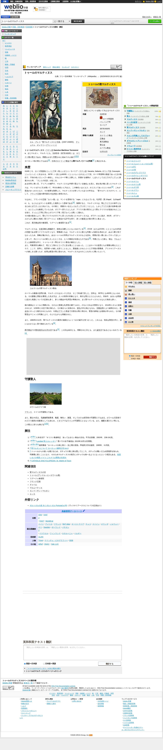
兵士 (37, 418)
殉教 (44, 157)
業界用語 (8, 46)
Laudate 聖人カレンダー (46, 441)
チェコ (88, 524)
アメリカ (48, 524)
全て (3, 40)
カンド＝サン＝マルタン (39, 491)
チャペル (33, 485)
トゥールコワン (132, 190)
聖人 (33, 157)
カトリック (32, 209)
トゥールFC (131, 167)
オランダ (104, 524)
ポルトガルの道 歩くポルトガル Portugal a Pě (48, 505)
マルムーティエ (36, 488)
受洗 (26, 191)
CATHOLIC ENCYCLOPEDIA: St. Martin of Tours (51, 461)
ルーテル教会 (105, 148)
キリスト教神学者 (134, 149)
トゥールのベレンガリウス (137, 176)
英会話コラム (10, 177)
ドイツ (50, 245)
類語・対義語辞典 (16, 1)
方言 (6, 95)
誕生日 (99, 330)
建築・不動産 (10, 64)
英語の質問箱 (10, 183)
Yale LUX (55, 544)
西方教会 (35, 223)
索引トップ (47, 67)
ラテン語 (49, 150)
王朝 (44, 199)
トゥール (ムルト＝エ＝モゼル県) (139, 164)
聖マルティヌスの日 (38, 472)
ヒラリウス (107, 203)
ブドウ (29, 421)
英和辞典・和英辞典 (130, 706)
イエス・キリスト (90, 188)
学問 (6, 67)
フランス (28, 412)
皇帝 (99, 245)
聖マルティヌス (133, 127)
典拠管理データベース (72, 511)
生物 (6, 86)
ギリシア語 (106, 171)
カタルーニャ (67, 533)
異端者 (75, 248)
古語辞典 (65, 1)
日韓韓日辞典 (55, 1)
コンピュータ (10, 49)
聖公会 (102, 145)
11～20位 (138, 282)
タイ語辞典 (127, 720)
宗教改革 (100, 308)
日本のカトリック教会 (61, 161)
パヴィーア (41, 177)
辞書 (4, 1)
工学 (6, 61)
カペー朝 (51, 199)
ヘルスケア (9, 77)
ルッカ (32, 494)
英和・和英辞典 (30, 1)
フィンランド (55, 533)
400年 (107, 129)
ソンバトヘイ (30, 174)
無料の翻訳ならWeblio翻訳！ (43, 9)
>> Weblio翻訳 (155, 331)
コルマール (34, 288)
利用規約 (24, 708)
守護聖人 (130, 111)
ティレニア (36, 212)
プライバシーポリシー (29, 710)
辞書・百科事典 (18, 27)
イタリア (60, 421)
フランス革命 (64, 311)
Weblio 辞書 (150, 1)
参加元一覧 (157, 17)
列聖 (55, 157)
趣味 (6, 80)
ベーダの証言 (132, 122)
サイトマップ (25, 713)
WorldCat (49, 521)
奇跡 (33, 299)
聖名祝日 (39, 330)
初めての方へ (147, 17)
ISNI (40, 515)
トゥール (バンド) (133, 161)
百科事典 (29, 27)
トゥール (111, 229)
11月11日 (103, 152)
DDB (71, 540)
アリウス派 (105, 206)
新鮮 (130, 290)
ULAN (40, 537)
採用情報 (101, 706)
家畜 (69, 418)
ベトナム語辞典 (128, 722)
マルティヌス (132, 119)
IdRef (40, 544)
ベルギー (77, 533)
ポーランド (56, 527)
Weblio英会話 (10, 180)
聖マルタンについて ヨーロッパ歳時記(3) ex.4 (49, 448)
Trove (40, 540)
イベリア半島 (90, 248)
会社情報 (101, 703)
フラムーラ (131, 146)
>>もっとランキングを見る (150, 326)
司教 (28, 232)
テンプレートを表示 (114, 155)
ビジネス (8, 43)
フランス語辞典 (128, 715)
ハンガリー (64, 171)
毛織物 (43, 418)
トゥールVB (131, 170)
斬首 (51, 252)
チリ (40, 527)
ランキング (66, 67)
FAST (41, 521)
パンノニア (104, 122)
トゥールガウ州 (132, 187)
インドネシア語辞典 (130, 718)
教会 (62, 299)
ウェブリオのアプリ (53, 701)
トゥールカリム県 (133, 184)
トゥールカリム (132, 181)
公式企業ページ (103, 701)
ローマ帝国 (107, 119)
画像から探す (51, 703)
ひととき (131, 298)
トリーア (60, 245)
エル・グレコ (35, 142)
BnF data (66, 524)
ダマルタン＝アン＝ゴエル (137, 141)
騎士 (32, 418)
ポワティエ (36, 206)
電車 (6, 52)
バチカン (65, 527)
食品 (6, 89)
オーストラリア (78, 524)
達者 (130, 302)
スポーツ (8, 83)
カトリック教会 (106, 135)
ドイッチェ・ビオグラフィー (56, 540)
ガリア (105, 177)
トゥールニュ (131, 193)
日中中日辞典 (43, 1)
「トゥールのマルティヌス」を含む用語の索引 (43, 668)
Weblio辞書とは (26, 701)
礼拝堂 (54, 194)
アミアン (113, 177)
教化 (60, 219)
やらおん (131, 286)
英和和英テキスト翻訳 (37, 642)
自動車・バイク (11, 55)
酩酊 (103, 421)
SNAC (46, 544)
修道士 (84, 219)
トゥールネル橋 (132, 196)
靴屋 (57, 418)
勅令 (33, 216)
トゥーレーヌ (75, 174)
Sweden (46, 527)
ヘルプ (159, 1)
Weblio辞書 (26, 690)
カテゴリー (75, 67)
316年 (102, 114)
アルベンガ (68, 212)
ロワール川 (111, 418)
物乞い (86, 184)
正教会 (102, 139)
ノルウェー (114, 524)
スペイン (96, 524)
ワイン (70, 421)
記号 (4, 169)
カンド (102, 132)
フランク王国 (35, 194)
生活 (6, 74)
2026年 (131, 318)
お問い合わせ (76, 701)
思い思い (131, 294)
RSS (90, 735)
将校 (107, 174)
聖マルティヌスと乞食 (51, 142)
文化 (6, 71)
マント (40, 181)
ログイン (138, 1)
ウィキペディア (34, 67)
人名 (6, 92)
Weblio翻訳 (127, 708)
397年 (102, 129)
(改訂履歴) (64, 688)
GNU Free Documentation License (63, 686)
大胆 (130, 314)
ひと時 (130, 322)
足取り (130, 306)
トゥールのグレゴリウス (136, 173)
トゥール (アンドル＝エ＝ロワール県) (45, 475)
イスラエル (43, 533)
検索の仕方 (25, 703)
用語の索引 (56, 67)
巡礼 (78, 308)
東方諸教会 (104, 142)
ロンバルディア (75, 206)
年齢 (130, 310)
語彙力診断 (9, 186)
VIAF (45, 515)
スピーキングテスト (13, 190)
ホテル (81, 418)
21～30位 (147, 282)
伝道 (41, 229)
